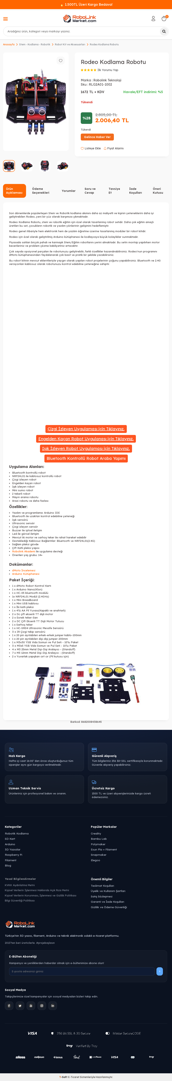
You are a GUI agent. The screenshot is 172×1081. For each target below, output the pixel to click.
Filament (10, 860)
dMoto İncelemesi (23, 570)
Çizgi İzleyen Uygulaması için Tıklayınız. (86, 428)
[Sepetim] (164, 18)
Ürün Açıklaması (14, 191)
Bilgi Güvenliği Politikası (20, 900)
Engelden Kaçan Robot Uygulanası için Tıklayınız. (86, 438)
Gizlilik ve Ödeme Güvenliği (109, 907)
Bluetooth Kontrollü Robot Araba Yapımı (86, 458)
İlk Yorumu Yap (108, 70)
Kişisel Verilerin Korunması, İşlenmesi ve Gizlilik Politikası (40, 895)
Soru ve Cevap (90, 191)
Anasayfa (9, 44)
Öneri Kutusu (158, 191)
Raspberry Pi (13, 854)
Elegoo (95, 860)
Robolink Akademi (23, 551)
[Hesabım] (153, 18)
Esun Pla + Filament (104, 849)
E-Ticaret (73, 1077)
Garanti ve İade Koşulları (107, 901)
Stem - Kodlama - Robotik (34, 44)
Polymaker (98, 844)
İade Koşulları (135, 191)
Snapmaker (98, 854)
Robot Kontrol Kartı (38, 585)
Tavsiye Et (114, 191)
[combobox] (86, 31)
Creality (96, 833)
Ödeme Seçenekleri (40, 191)
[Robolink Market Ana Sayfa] (86, 925)
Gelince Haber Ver (97, 137)
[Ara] (164, 31)
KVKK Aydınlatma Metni (20, 885)
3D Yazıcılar (12, 849)
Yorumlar (69, 191)
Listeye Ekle (91, 148)
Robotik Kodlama (17, 833)
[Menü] (5, 19)
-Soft (63, 1077)
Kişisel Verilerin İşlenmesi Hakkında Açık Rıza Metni (37, 890)
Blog (8, 865)
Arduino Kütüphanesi (25, 573)
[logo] (79, 19)
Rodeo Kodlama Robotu (104, 44)
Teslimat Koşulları (102, 885)
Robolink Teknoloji (107, 80)
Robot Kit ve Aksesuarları (70, 44)
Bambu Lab (99, 838)
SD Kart (10, 838)
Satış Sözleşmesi (101, 896)
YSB (28, 642)
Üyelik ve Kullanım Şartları (108, 891)
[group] (36, 101)
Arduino (10, 844)
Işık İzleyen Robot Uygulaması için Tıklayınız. (86, 448)
